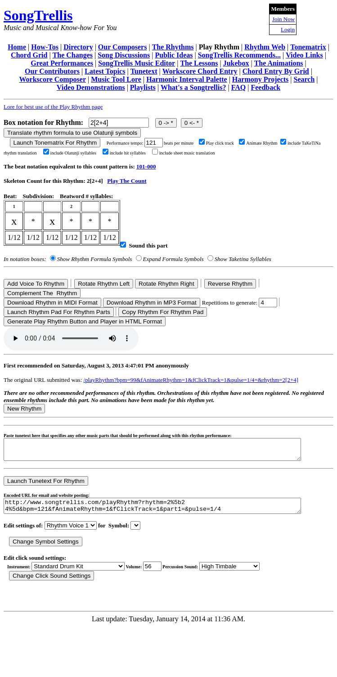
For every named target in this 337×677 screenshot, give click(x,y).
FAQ (238, 87)
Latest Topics (105, 71)
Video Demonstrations (91, 87)
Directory (78, 47)
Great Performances (62, 63)
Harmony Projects (260, 79)
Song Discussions (124, 55)
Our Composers (122, 47)
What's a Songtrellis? (193, 87)
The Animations (278, 63)
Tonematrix (308, 47)
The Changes (73, 55)
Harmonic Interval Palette (186, 79)
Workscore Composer (52, 79)
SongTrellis (38, 15)
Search (304, 79)
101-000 (146, 166)
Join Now (283, 19)
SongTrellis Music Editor (136, 63)
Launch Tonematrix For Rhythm (55, 142)
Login (288, 29)
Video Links (304, 55)
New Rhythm (24, 408)
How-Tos (44, 47)
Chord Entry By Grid (276, 71)
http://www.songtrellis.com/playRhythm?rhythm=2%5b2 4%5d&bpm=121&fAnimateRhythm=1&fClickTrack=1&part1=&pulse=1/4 (170, 511)
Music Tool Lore (116, 79)
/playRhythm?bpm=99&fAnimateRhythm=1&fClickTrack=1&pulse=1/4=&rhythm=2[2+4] (191, 379)
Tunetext (143, 71)
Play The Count (126, 180)
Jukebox (236, 63)
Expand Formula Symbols (173, 259)
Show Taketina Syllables (243, 259)
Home (17, 47)
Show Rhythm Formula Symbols (94, 259)
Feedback (265, 87)
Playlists (143, 87)
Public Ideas (174, 55)
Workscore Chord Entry (200, 71)
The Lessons (199, 63)
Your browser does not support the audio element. (71, 338)
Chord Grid (29, 55)
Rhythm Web (264, 47)
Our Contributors (52, 71)
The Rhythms (173, 47)
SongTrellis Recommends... (239, 55)
